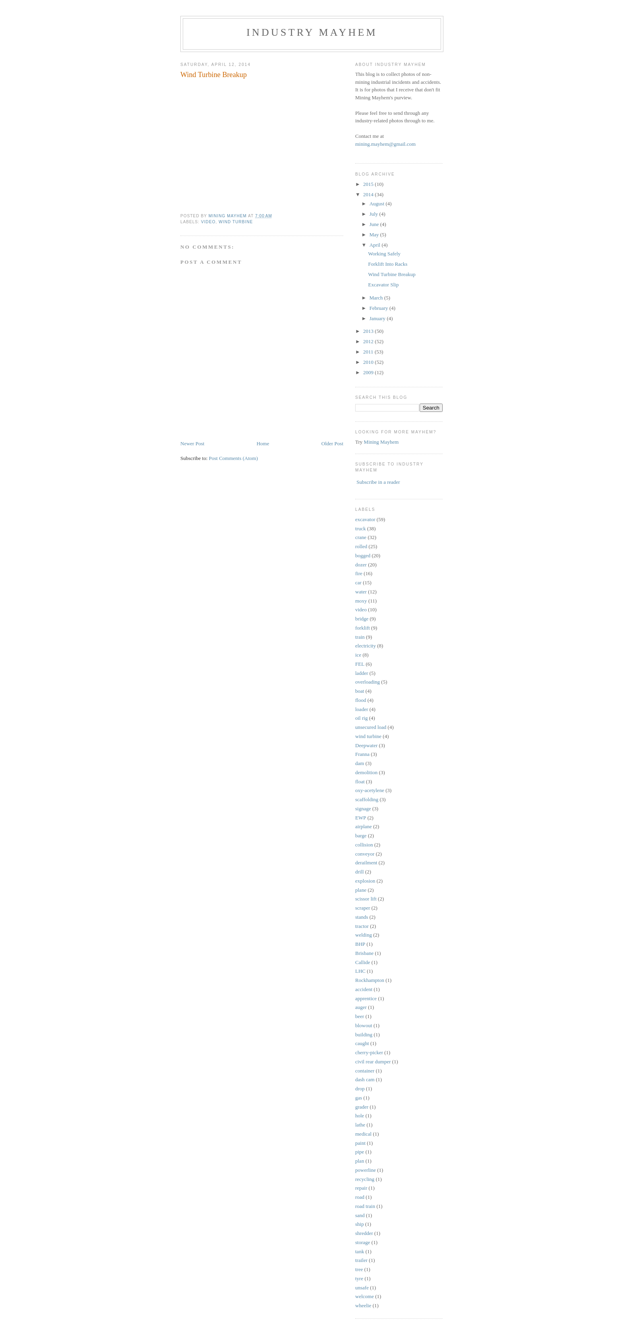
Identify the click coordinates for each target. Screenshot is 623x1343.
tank (359, 1251)
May (375, 235)
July (374, 214)
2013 (369, 331)
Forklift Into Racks (387, 264)
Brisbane (364, 953)
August (378, 204)
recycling (364, 1179)
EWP (360, 818)
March (377, 298)
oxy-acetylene (369, 790)
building (363, 1035)
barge (361, 836)
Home (263, 443)
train (360, 637)
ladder (361, 673)
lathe (360, 1125)
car (358, 583)
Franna (362, 754)
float (360, 782)
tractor (362, 926)
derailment (366, 863)
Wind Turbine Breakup (391, 274)
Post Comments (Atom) (233, 458)
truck (360, 528)
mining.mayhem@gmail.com (385, 144)
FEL (359, 664)
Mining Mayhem (381, 442)
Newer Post (192, 443)
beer (359, 1016)
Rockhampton (369, 980)
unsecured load (370, 727)
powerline (365, 1170)
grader (361, 1107)
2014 (369, 194)
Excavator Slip (383, 285)
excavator (365, 519)
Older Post (332, 443)
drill (359, 872)
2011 (369, 352)
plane (360, 890)
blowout (363, 1025)
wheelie (363, 1305)
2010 (369, 362)
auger (361, 1007)
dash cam (365, 1079)
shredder (364, 1233)
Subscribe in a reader (378, 482)
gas (358, 1098)
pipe (359, 1152)
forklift (362, 628)
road (359, 1197)
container (364, 1071)
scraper (362, 908)
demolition (366, 772)
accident (363, 989)
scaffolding (366, 799)
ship (359, 1224)
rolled (361, 546)
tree (359, 1269)
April (376, 245)
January (378, 318)
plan (359, 1161)
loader (361, 709)
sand (360, 1215)
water (361, 592)
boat (359, 691)
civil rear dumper (373, 1062)
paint (360, 1143)
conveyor (364, 854)
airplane (363, 826)
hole (359, 1116)
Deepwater (366, 745)
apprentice (366, 998)
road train (365, 1206)
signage (363, 809)
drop (360, 1089)
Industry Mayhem (311, 32)
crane (360, 537)
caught (362, 1043)
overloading (367, 682)
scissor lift (366, 899)
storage (362, 1242)
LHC (360, 971)
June (375, 224)
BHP (360, 944)
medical (363, 1134)
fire (358, 573)
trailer (361, 1260)
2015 (369, 184)
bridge (361, 619)
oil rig (361, 718)
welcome (364, 1296)
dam (359, 763)
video (208, 222)
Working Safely (384, 254)
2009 (369, 372)
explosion (365, 881)
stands (361, 917)
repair (361, 1188)
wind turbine (236, 222)
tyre (359, 1278)
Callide (362, 962)
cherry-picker (369, 1052)
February (379, 308)
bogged (362, 555)
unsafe (362, 1288)
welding (363, 935)
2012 (369, 341)
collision (364, 845)
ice (358, 655)
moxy (361, 601)
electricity (365, 646)
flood (360, 700)
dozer (361, 565)
